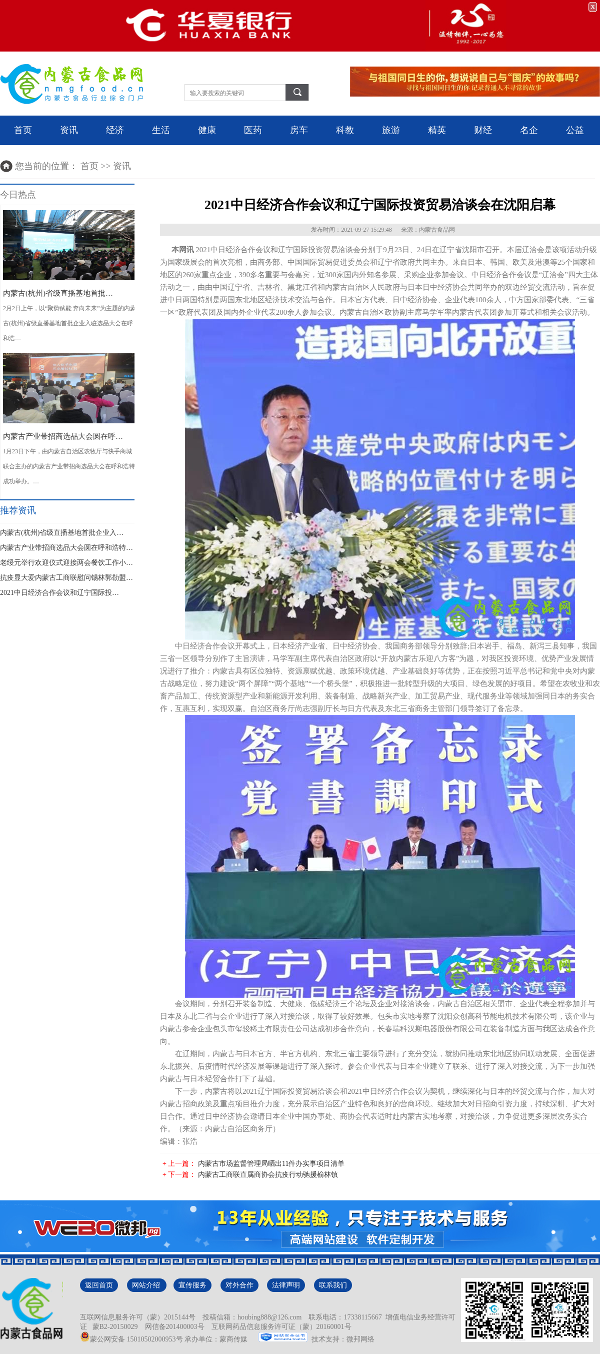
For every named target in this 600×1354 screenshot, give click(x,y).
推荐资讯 (18, 510)
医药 (253, 130)
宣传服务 (192, 1285)
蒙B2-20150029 (113, 1326)
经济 (115, 130)
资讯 (69, 130)
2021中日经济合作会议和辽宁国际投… (59, 592)
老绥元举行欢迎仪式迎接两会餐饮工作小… (66, 562)
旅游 (391, 130)
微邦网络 (360, 1339)
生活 (161, 130)
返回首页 (99, 1285)
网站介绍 (147, 1285)
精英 (437, 130)
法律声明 (286, 1285)
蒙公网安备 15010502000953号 (131, 1339)
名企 (529, 130)
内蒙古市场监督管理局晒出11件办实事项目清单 (271, 1163)
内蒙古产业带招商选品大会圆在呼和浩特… (66, 547)
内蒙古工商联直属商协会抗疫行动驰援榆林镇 (268, 1174)
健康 (207, 130)
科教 (345, 130)
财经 (483, 130)
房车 (299, 130)
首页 (23, 130)
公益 (575, 130)
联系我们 (333, 1285)
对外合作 (240, 1285)
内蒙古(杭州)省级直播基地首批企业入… (62, 532)
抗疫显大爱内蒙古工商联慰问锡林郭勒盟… (66, 577)
